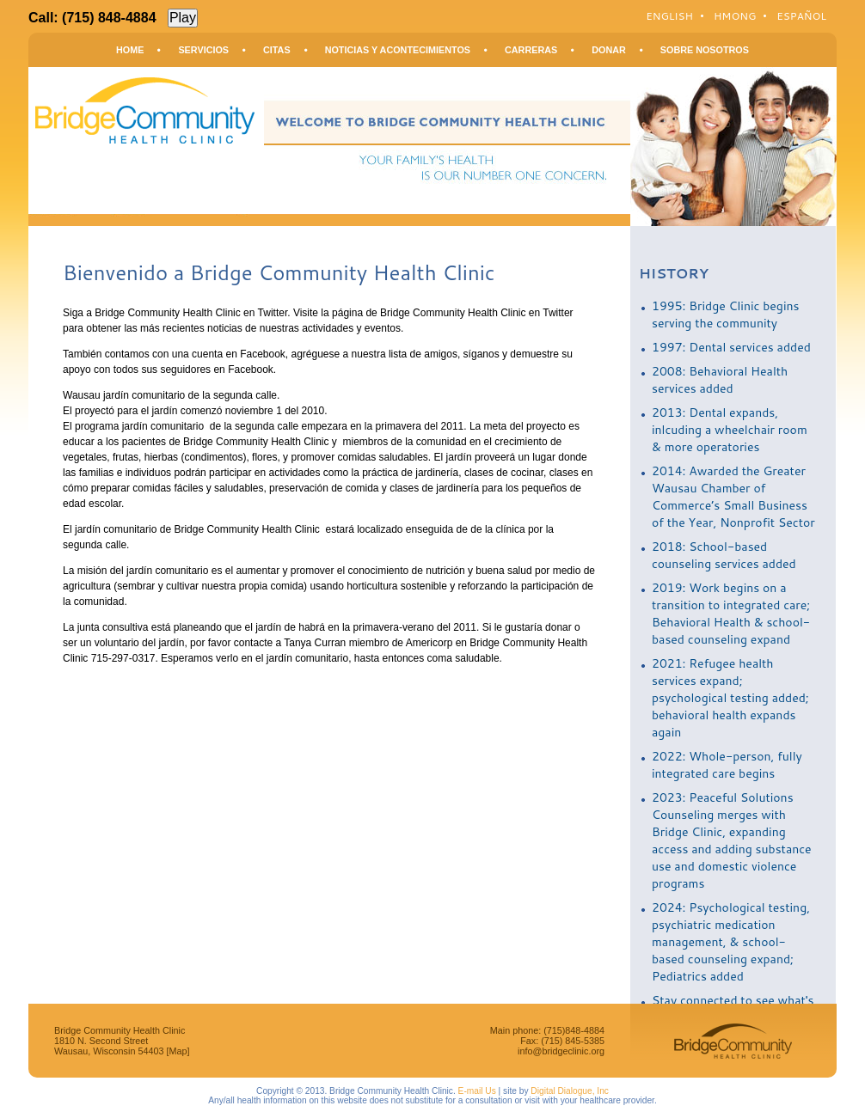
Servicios (203, 50)
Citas (277, 50)
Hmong (735, 16)
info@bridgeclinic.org (561, 1051)
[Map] (177, 1051)
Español (801, 16)
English (669, 16)
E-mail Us (477, 1091)
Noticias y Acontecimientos (397, 50)
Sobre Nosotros (704, 50)
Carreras (531, 50)
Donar (609, 50)
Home (130, 50)
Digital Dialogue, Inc (570, 1091)
